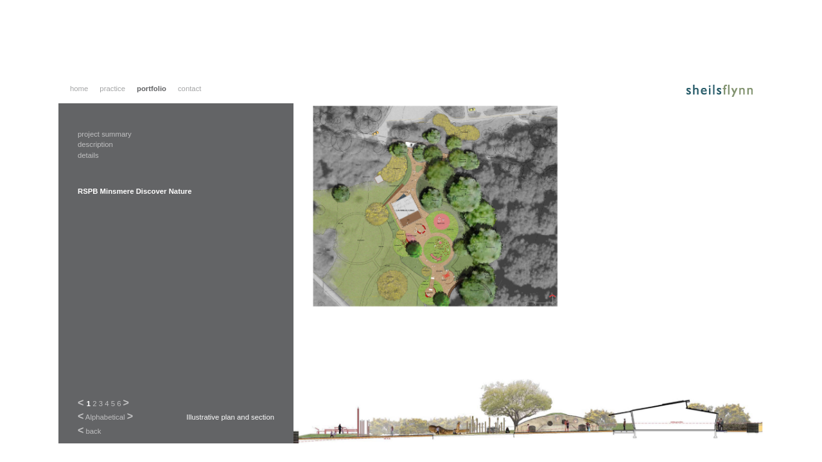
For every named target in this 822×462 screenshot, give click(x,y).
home (79, 88)
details (88, 155)
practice (112, 88)
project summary (105, 134)
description (95, 144)
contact (190, 88)
